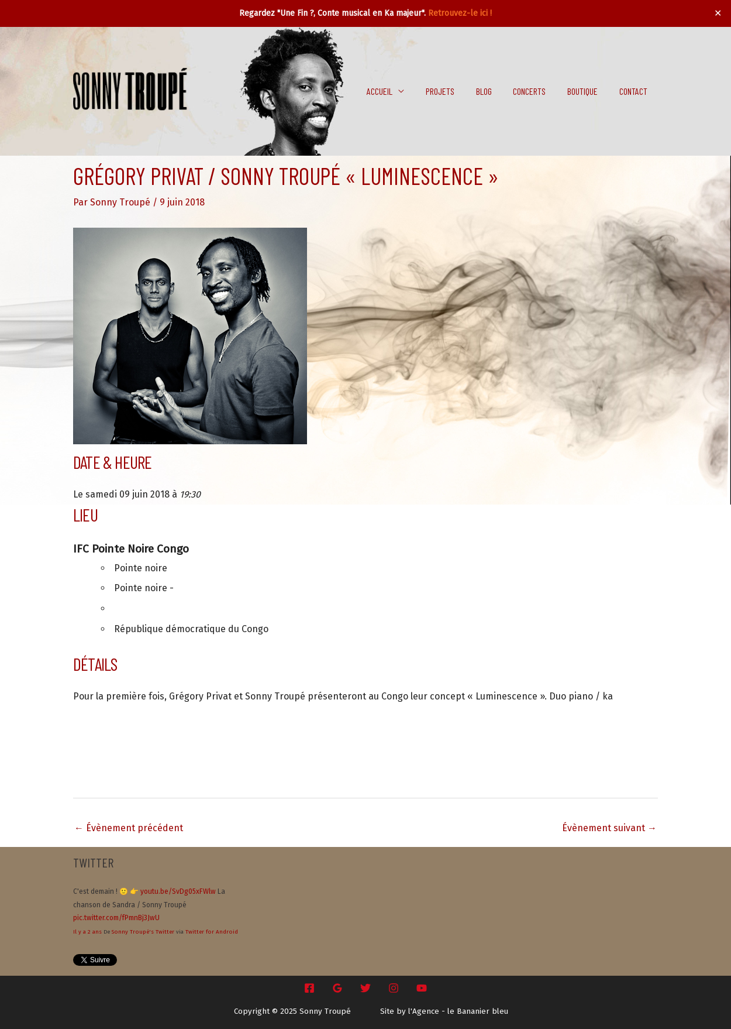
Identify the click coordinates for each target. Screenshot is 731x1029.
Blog (493, 91)
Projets (452, 91)
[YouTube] (421, 988)
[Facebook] (309, 988)
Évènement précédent (128, 828)
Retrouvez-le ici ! (460, 13)
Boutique (586, 91)
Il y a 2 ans (87, 931)
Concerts (536, 91)
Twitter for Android (211, 931)
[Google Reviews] (337, 988)
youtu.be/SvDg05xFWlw (178, 891)
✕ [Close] (718, 13)
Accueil (395, 91)
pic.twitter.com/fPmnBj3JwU (116, 918)
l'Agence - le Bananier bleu (458, 1011)
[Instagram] (393, 988)
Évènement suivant (609, 828)
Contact (634, 91)
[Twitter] (365, 988)
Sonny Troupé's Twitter (143, 931)
